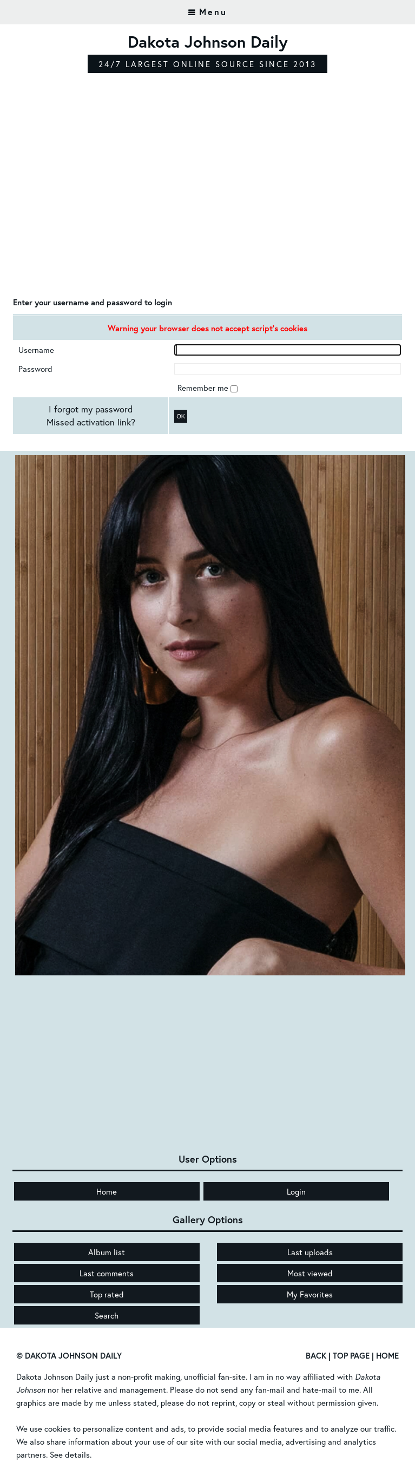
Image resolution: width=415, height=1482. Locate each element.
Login (296, 1191)
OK (180, 416)
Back (316, 1355)
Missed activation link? (91, 422)
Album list (106, 1252)
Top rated (107, 1294)
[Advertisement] (207, 208)
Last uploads (310, 1252)
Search (106, 1315)
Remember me (203, 387)
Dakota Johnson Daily (55, 1376)
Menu (213, 11)
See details (70, 1454)
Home (106, 1191)
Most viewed (310, 1273)
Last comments (107, 1273)
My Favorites (310, 1294)
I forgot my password (91, 409)
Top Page (351, 1355)
